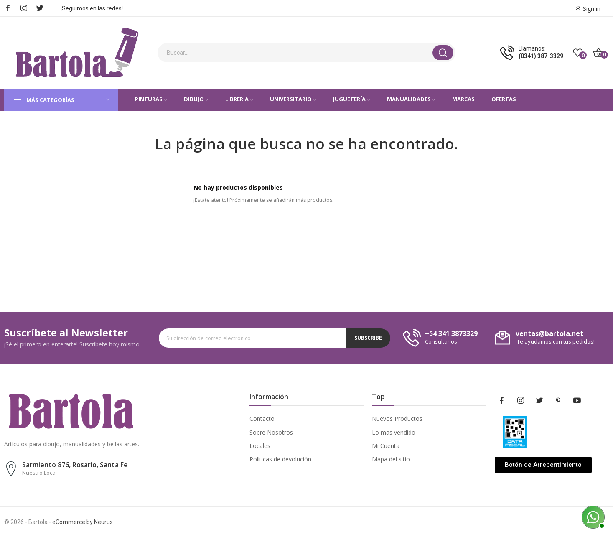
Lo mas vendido (393, 432)
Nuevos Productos (397, 418)
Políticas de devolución (280, 459)
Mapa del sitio (391, 459)
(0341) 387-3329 (541, 56)
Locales (259, 446)
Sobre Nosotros (271, 432)
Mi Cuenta (385, 446)
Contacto (262, 418)
